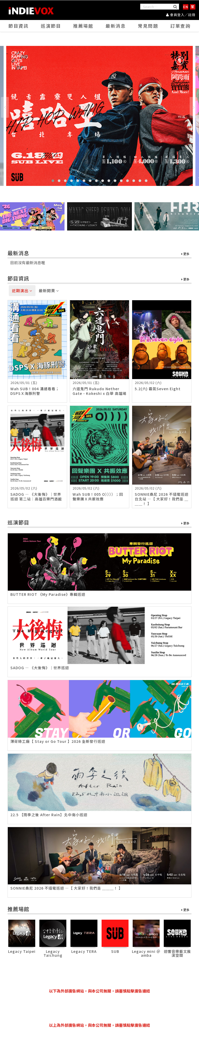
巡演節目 (51, 26)
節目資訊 (18, 26)
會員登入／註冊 (180, 14)
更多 (185, 254)
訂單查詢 (180, 26)
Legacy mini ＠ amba (146, 953)
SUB (115, 951)
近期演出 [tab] (22, 291)
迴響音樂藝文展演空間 (177, 953)
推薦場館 (83, 26)
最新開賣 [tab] (49, 291)
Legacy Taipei (21, 951)
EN (185, 6)
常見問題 (148, 26)
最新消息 (115, 26)
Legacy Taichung (53, 953)
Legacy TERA (84, 951)
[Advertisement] (102, 1008)
